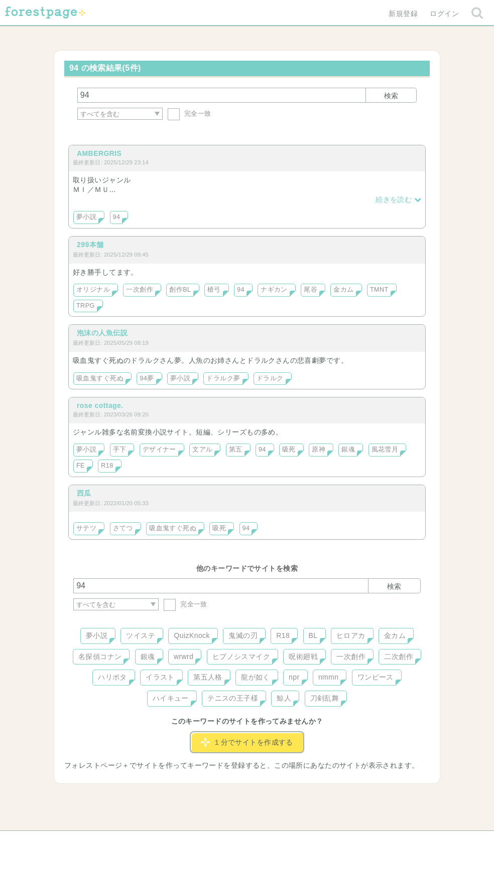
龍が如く (255, 677)
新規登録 (403, 14)
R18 (107, 465)
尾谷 (310, 289)
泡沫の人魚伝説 (102, 333)
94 (116, 217)
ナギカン (274, 289)
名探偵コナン (100, 656)
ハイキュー (171, 698)
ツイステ (140, 635)
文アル (202, 449)
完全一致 (189, 113)
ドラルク (270, 378)
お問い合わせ (174, 842)
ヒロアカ (350, 635)
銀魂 (348, 449)
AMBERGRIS (99, 153)
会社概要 (285, 842)
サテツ (86, 528)
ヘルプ (118, 842)
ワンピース (375, 677)
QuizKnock (191, 635)
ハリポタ (112, 677)
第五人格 (207, 677)
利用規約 (232, 842)
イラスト (160, 677)
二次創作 (398, 656)
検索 (391, 96)
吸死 (289, 449)
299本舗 (90, 245)
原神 (318, 449)
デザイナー (159, 449)
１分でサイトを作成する (247, 742)
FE (80, 465)
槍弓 (214, 289)
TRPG (85, 305)
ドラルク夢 (223, 378)
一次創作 (139, 289)
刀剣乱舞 (324, 698)
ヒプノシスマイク (241, 656)
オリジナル (93, 289)
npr (294, 677)
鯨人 (284, 698)
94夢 (147, 378)
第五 (235, 449)
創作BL (180, 289)
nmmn (328, 677)
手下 (120, 449)
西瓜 (84, 493)
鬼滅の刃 (243, 635)
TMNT (379, 289)
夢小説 (86, 217)
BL (313, 635)
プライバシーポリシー (355, 842)
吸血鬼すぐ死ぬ (100, 378)
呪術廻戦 (303, 656)
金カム (343, 289)
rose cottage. (100, 405)
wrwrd (183, 656)
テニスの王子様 (232, 698)
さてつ (123, 528)
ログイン (444, 14)
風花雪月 (385, 449)
